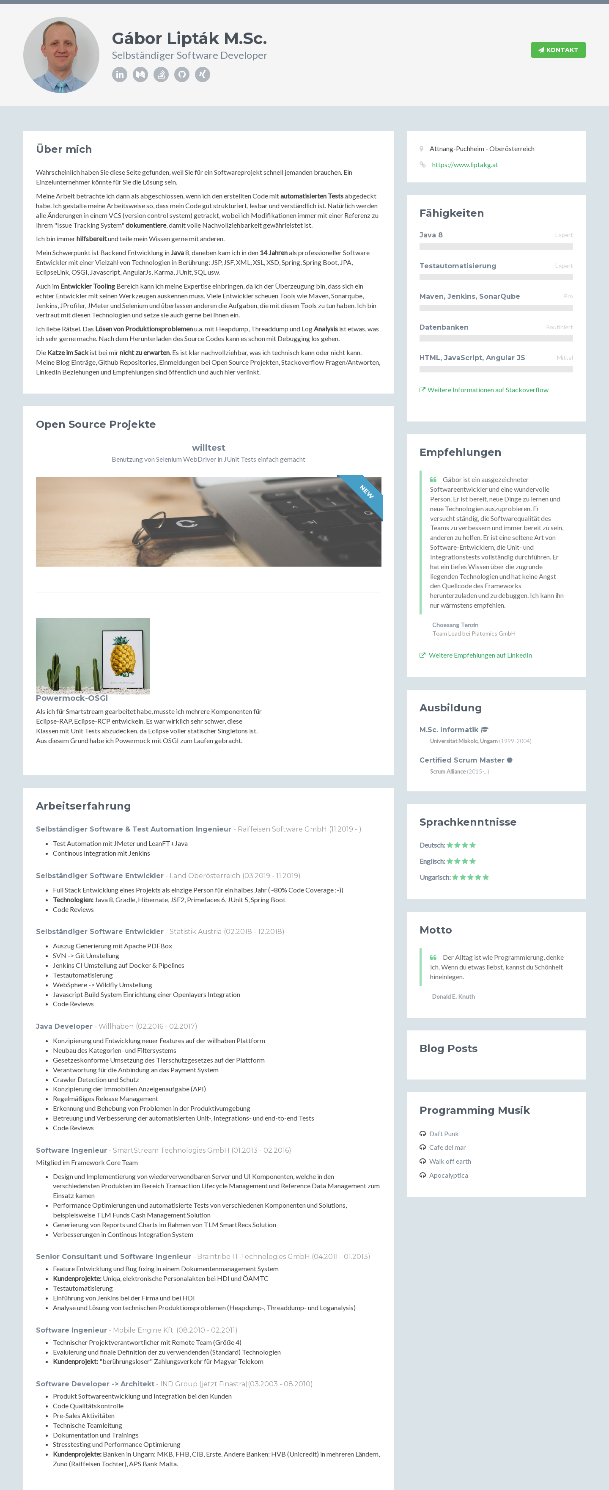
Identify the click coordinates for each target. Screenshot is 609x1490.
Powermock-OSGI (191, 621)
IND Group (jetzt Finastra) (204, 1323)
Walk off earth (450, 1161)
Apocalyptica (448, 1175)
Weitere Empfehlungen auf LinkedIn (476, 655)
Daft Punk (444, 1133)
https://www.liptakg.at (465, 164)
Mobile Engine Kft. (144, 1270)
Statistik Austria (196, 871)
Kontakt (558, 50)
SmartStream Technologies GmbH (172, 1090)
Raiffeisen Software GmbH (282, 769)
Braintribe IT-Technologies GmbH (254, 1196)
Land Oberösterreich (205, 815)
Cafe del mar (447, 1147)
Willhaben (116, 966)
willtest (208, 448)
